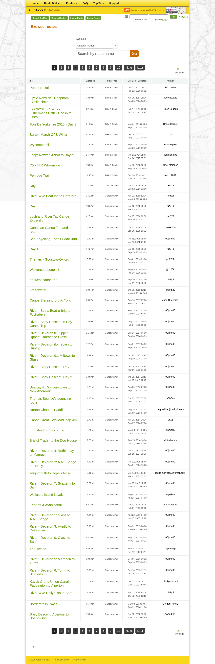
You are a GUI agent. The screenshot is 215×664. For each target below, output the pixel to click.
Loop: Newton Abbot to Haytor (52, 155)
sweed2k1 (170, 614)
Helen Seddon (170, 109)
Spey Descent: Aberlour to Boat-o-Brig (49, 616)
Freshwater (38, 290)
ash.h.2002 (170, 87)
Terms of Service (61, 659)
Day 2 (34, 186)
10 (118, 67)
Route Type (111, 81)
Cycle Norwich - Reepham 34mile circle (49, 100)
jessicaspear (170, 144)
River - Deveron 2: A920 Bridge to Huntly (53, 464)
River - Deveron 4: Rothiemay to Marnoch (52, 452)
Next (129, 67)
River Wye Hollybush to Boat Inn (51, 595)
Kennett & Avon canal (46, 505)
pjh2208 (170, 259)
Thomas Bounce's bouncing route (50, 400)
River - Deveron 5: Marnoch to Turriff (52, 561)
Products (71, 3)
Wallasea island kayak (46, 495)
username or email (141, 19)
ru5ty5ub (170, 398)
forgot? (164, 19)
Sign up (184, 16)
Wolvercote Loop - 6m (46, 270)
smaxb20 (170, 289)
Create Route (93, 18)
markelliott (170, 227)
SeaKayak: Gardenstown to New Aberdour (50, 389)
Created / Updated (137, 81)
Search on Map (40, 18)
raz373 (170, 185)
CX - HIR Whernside (45, 165)
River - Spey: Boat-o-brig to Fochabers (50, 312)
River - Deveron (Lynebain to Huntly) (51, 346)
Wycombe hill (40, 145)
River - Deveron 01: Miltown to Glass (52, 357)
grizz (170, 419)
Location (81, 38)
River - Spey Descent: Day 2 (51, 377)
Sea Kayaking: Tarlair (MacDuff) (53, 239)
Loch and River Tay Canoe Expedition (49, 218)
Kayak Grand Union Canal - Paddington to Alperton (50, 583)
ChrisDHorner (170, 124)
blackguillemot (170, 581)
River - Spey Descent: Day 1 (51, 367)
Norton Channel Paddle (47, 410)
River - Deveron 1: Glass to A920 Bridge (50, 517)
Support (114, 3)
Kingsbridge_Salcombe (47, 430)
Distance (90, 81)
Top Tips (98, 3)
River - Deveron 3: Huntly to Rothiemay (50, 528)
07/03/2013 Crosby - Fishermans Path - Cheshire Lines (51, 113)
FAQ (85, 3)
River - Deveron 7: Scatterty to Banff (52, 485)
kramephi (170, 430)
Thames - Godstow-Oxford (49, 259)
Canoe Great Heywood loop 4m (53, 420)
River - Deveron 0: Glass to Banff (50, 539)
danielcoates (170, 154)
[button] (115, 45)
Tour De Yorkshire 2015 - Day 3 (53, 124)
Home (35, 3)
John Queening (170, 300)
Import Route (76, 18)
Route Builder (52, 3)
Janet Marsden (170, 165)
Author (170, 81)
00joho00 (170, 238)
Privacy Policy (79, 659)
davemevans (170, 97)
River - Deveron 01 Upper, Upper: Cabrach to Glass (49, 335)
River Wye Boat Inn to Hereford (53, 196)
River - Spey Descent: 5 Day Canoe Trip (51, 324)
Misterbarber (170, 440)
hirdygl (170, 195)
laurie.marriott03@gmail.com (170, 473)
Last (140, 67)
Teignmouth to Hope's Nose (50, 473)
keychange (170, 548)
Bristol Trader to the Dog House (53, 440)
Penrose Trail (40, 88)
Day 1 (34, 249)
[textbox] (94, 45)
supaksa (170, 494)
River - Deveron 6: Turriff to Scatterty (50, 572)
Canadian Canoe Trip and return (49, 229)
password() (161, 19)
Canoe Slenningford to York (50, 300)
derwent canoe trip (43, 280)
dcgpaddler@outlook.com (170, 409)
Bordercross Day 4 (44, 604)
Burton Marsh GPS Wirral (49, 134)
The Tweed (38, 549)
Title (30, 81)
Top (34, 647)
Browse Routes (58, 18)
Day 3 (34, 206)
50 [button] (179, 69)
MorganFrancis (170, 603)
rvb (170, 134)
